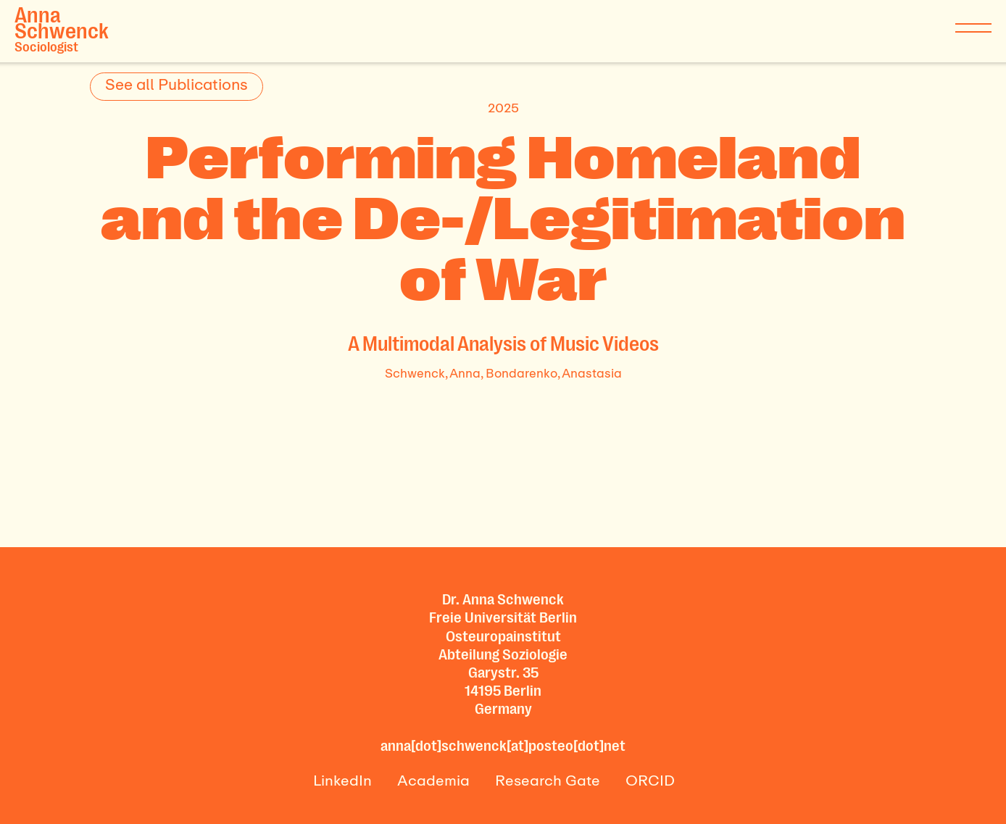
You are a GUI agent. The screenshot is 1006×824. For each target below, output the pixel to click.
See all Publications (176, 84)
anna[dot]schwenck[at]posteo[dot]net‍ (503, 745)
